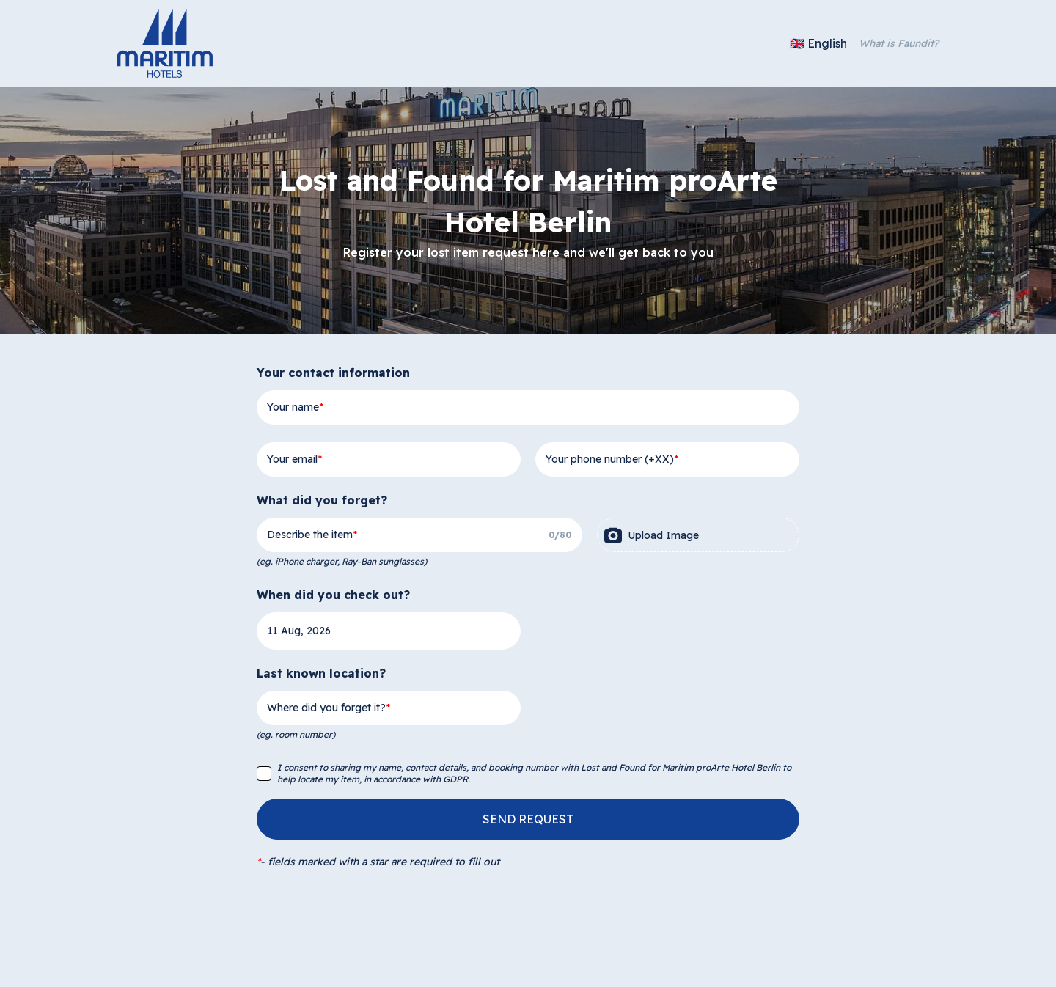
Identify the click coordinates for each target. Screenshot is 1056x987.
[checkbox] (264, 773)
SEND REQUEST (528, 819)
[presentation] (698, 535)
